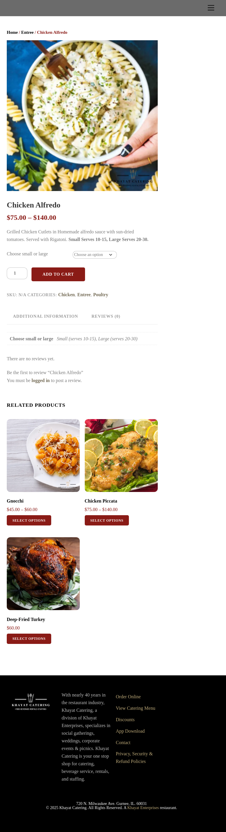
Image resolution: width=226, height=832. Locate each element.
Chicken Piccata (101, 500)
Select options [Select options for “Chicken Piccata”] (107, 520)
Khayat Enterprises (143, 808)
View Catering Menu (135, 708)
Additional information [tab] (45, 316)
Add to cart (58, 274)
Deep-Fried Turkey (26, 619)
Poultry (100, 294)
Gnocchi (15, 500)
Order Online (128, 696)
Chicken (66, 294)
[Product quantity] (17, 273)
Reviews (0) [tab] (106, 316)
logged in (40, 380)
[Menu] (211, 8)
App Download (130, 731)
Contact (123, 742)
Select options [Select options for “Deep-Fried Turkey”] (29, 639)
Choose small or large (27, 253)
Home (12, 32)
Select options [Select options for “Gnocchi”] (29, 520)
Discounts (125, 719)
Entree (27, 32)
